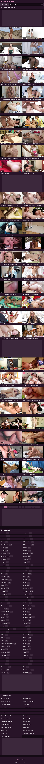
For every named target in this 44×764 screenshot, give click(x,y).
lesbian (5, 670)
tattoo (27, 626)
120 (32, 507)
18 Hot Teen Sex (5, 698)
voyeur (27, 646)
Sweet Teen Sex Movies (7, 715)
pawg (27, 585)
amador (5, 533)
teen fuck (4, 710)
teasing (27, 632)
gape (5, 626)
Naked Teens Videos (29, 701)
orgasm (28, 574)
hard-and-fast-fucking (9, 644)
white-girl (28, 658)
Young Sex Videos (28, 707)
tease (27, 629)
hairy (5, 635)
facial (5, 609)
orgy (27, 577)
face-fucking (7, 606)
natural (27, 551)
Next (38, 507)
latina (5, 664)
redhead (28, 603)
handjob (6, 638)
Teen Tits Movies (6, 701)
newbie (27, 556)
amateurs (6, 539)
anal (5, 542)
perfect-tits (28, 591)
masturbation (29, 545)
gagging (5, 620)
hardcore (6, 646)
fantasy (5, 617)
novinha (27, 559)
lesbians (5, 673)
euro (5, 600)
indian (5, 649)
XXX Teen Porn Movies (7, 713)
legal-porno (6, 667)
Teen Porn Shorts (28, 715)
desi (5, 585)
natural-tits (28, 553)
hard (5, 641)
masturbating (29, 542)
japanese (6, 655)
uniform (27, 638)
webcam (27, 649)
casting (5, 562)
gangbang (6, 623)
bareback (6, 559)
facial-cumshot (7, 612)
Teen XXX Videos (6, 724)
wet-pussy (28, 655)
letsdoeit (28, 533)
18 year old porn (27, 710)
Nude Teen (26, 713)
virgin (27, 644)
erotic (5, 597)
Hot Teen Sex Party (28, 730)
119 (29, 507)
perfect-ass (28, 588)
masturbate (28, 539)
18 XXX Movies (27, 724)
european (6, 603)
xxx (26, 667)
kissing (5, 661)
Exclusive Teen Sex (6, 704)
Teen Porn (4, 730)
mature (27, 548)
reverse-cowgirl (29, 606)
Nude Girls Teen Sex (6, 727)
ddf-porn (6, 577)
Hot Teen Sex (27, 721)
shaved (27, 615)
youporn (28, 673)
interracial (6, 652)
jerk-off (5, 658)
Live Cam (5, 4)
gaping (5, 632)
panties (27, 580)
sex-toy (27, 609)
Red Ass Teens (27, 698)
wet (26, 652)
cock (5, 574)
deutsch (5, 588)
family (5, 615)
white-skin (28, 661)
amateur (6, 536)
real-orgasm (29, 597)
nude (27, 562)
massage (28, 536)
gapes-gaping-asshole (9, 629)
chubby (5, 565)
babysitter (6, 553)
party (27, 583)
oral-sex (28, 571)
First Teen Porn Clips (29, 733)
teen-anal (28, 635)
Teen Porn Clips (5, 707)
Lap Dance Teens (6, 736)
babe (5, 548)
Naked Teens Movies (7, 721)
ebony (5, 591)
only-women (28, 565)
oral (26, 568)
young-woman (29, 670)
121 (34, 507)
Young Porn (26, 727)
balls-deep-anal (7, 556)
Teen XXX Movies (28, 718)
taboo (27, 623)
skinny (27, 620)
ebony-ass (6, 594)
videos (27, 641)
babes (5, 551)
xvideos (28, 664)
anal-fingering (7, 545)
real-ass (28, 594)
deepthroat (6, 583)
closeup (5, 571)
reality (27, 600)
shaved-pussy (29, 617)
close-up (6, 568)
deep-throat (7, 580)
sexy (27, 612)
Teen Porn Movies (6, 718)
